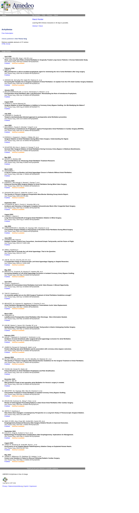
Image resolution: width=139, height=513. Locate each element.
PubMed (7, 63)
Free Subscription (7, 33)
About (41, 26)
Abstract (35, 26)
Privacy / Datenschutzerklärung (12, 486)
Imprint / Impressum (30, 486)
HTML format (6, 44)
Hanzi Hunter (37, 19)
